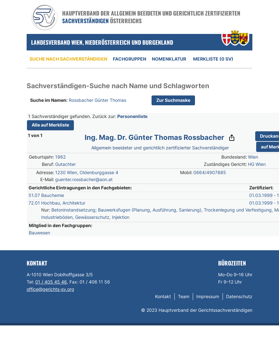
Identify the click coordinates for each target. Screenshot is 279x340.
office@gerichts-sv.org (50, 289)
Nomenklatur (169, 59)
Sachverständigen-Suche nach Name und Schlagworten (118, 86)
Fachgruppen (129, 59)
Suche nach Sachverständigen (68, 59)
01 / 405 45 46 (51, 281)
